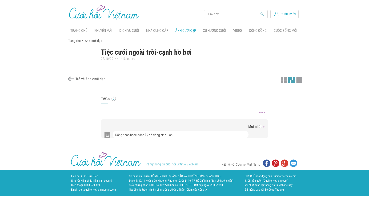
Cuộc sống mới (285, 31)
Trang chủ (78, 31)
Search (233, 14)
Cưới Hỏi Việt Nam (104, 12)
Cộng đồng (258, 31)
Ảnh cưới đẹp (185, 31)
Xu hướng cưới (214, 31)
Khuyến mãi (103, 31)
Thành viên (288, 14)
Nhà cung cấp (157, 31)
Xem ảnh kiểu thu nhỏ (283, 79)
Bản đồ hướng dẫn (222, 180)
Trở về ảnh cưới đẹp (90, 79)
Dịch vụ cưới (129, 31)
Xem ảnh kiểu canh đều (291, 79)
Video (237, 31)
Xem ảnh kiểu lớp (298, 79)
